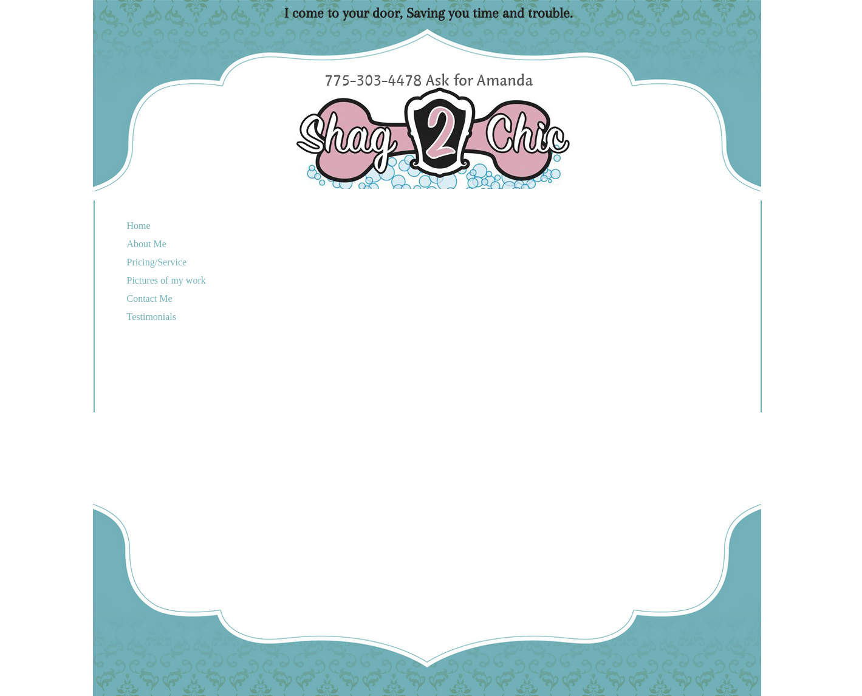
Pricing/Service (157, 262)
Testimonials (152, 317)
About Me (146, 244)
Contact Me (150, 298)
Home (139, 225)
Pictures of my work (166, 280)
